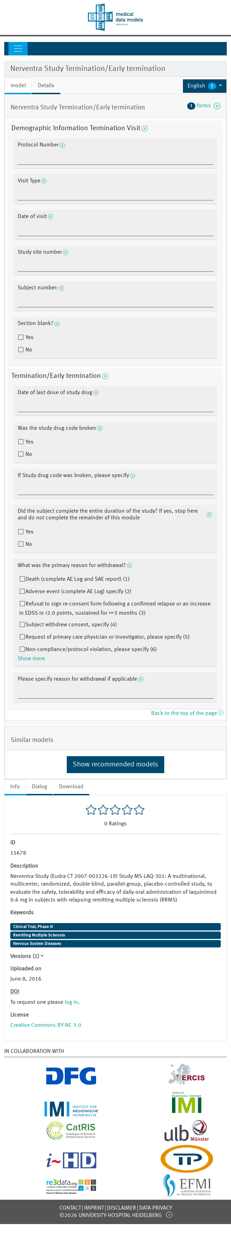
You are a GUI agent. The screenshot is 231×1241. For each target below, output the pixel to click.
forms (203, 106)
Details (46, 86)
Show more (31, 659)
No (28, 350)
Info (15, 787)
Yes (29, 338)
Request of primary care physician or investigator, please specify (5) (107, 637)
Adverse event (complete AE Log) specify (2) (78, 592)
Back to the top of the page (187, 713)
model (18, 86)
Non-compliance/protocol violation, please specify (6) (91, 649)
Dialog (39, 787)
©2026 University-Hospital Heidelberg (110, 1215)
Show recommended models (115, 764)
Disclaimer (121, 1208)
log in (71, 1002)
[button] (204, 86)
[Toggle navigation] (18, 48)
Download (71, 787)
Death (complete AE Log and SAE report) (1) (77, 579)
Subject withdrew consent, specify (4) (71, 625)
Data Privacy (155, 1208)
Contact (70, 1208)
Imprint (94, 1208)
